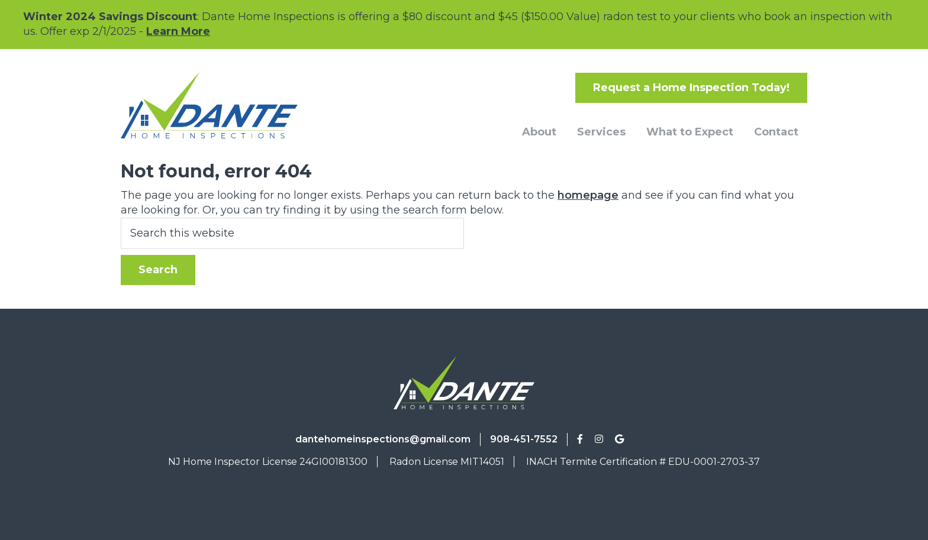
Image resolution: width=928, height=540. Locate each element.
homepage (588, 195)
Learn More (178, 31)
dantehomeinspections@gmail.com (383, 439)
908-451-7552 (524, 439)
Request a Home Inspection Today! (691, 87)
